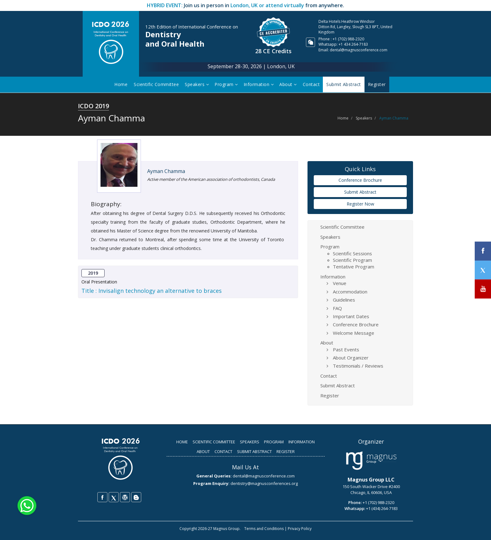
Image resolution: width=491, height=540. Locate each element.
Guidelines (344, 300)
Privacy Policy (300, 528)
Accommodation (350, 291)
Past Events (346, 349)
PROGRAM (274, 442)
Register (329, 395)
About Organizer (351, 357)
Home (121, 84)
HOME (182, 442)
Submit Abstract (360, 192)
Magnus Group (226, 528)
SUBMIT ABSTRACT (254, 451)
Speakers (197, 84)
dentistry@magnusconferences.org (264, 483)
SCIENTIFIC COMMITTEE (214, 442)
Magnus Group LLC (371, 479)
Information (259, 84)
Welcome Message (353, 333)
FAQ (337, 308)
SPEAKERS (249, 442)
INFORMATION (301, 442)
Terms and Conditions (264, 528)
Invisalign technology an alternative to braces (160, 290)
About (288, 84)
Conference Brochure (360, 180)
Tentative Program (353, 266)
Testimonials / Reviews (358, 366)
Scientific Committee (156, 84)
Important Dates (351, 316)
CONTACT (223, 451)
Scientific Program (352, 260)
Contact (312, 84)
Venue (339, 283)
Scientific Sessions (352, 253)
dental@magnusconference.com (358, 50)
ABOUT (203, 451)
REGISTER (286, 451)
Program (227, 84)
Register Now (360, 204)
